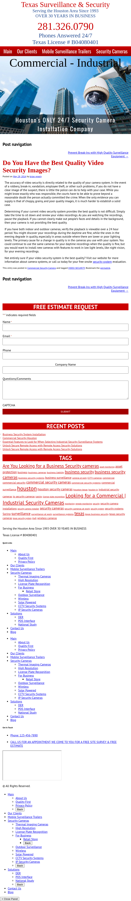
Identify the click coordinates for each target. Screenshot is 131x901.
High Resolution (28, 580)
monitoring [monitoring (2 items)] (70, 503)
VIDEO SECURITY (76, 267)
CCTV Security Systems (32, 606)
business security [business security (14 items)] (79, 471)
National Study (27, 624)
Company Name (65, 364)
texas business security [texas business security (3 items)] (97, 514)
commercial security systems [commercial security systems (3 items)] (86, 482)
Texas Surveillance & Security (65, 5)
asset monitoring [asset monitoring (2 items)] (107, 466)
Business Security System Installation (24, 434)
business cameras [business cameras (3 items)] (37, 472)
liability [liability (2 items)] (39, 496)
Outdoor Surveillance (31, 595)
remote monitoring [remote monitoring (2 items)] (83, 503)
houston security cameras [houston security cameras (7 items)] (55, 489)
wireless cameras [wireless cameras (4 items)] (47, 518)
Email (7, 336)
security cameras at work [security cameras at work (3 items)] (77, 508)
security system (102, 262)
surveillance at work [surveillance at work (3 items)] (41, 514)
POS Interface (26, 621)
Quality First (25, 558)
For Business (26, 587)
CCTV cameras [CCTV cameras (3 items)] (94, 477)
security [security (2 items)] (96, 503)
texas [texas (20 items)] (79, 513)
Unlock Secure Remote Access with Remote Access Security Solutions (42, 445)
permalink (105, 267)
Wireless (23, 598)
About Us (23, 554)
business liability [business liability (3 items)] (55, 472)
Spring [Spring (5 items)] (6, 514)
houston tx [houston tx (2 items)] (93, 489)
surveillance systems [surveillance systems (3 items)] (63, 514)
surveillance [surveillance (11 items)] (21, 513)
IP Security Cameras (30, 610)
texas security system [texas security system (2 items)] (22, 518)
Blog (13, 632)
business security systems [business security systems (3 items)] (31, 477)
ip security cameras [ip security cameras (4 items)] (24, 496)
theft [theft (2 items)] (34, 518)
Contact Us (17, 628)
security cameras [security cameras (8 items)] (52, 508)
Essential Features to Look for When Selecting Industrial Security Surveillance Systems (52, 441)
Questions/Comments (17, 379)
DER (20, 617)
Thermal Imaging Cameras (34, 576)
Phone (7, 350)
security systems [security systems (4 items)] (114, 508)
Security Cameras (112, 51)
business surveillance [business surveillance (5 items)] (58, 478)
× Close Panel (10, 898)
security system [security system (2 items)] (97, 508)
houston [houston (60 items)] (27, 488)
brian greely (36, 176)
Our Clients (27, 51)
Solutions (16, 613)
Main (7, 51)
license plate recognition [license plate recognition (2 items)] (54, 496)
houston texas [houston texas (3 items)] (80, 489)
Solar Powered (27, 602)
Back (20, 809)
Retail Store (33, 591)
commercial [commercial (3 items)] (108, 477)
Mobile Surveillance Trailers (66, 51)
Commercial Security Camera (41, 267)
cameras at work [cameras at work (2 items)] (79, 478)
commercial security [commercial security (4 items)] (14, 482)
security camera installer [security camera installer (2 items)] (28, 508)
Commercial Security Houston (20, 438)
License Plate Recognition (34, 584)
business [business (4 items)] (22, 472)
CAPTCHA (9, 405)
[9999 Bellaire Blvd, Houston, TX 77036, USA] (32, 765)
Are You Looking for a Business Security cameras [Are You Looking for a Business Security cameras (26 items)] (51, 466)
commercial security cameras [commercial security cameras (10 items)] (48, 482)
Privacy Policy (26, 561)
